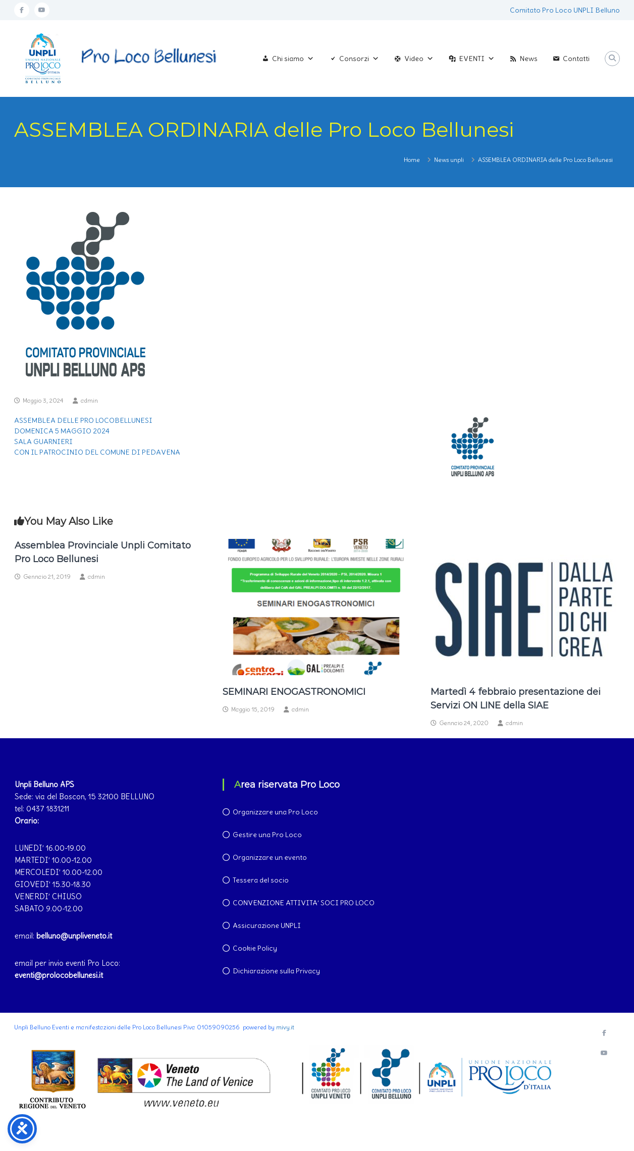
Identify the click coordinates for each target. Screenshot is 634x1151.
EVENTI (477, 58)
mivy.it (285, 1027)
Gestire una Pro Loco (267, 834)
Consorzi (359, 58)
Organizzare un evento (270, 857)
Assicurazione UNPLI (267, 925)
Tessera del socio (261, 880)
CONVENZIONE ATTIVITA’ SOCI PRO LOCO (304, 902)
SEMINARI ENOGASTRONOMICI (294, 691)
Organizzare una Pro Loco (275, 811)
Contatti (576, 58)
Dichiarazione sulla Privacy (276, 970)
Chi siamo (293, 58)
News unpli (449, 159)
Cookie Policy (255, 948)
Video (419, 58)
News (529, 58)
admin (89, 400)
